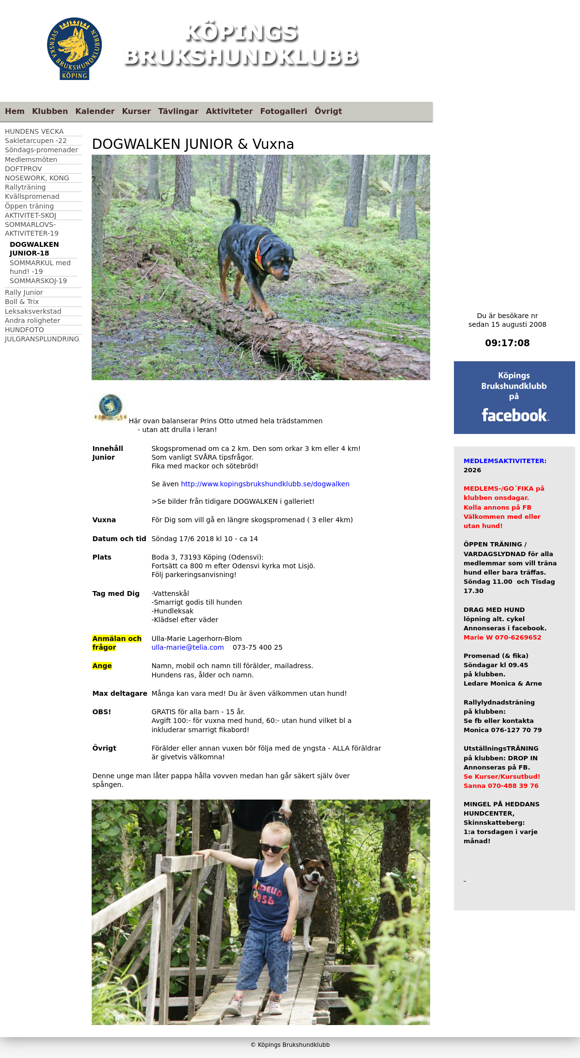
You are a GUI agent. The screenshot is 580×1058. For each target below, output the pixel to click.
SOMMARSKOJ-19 (38, 281)
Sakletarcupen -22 (36, 140)
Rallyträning (25, 187)
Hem (15, 111)
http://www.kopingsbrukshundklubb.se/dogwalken (265, 484)
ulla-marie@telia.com (187, 647)
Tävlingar (178, 111)
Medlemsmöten (31, 159)
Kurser (136, 111)
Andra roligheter (32, 320)
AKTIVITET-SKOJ (30, 215)
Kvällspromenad (32, 196)
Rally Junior (24, 292)
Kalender (94, 111)
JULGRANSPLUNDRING (42, 339)
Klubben (50, 111)
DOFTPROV (23, 169)
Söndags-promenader (41, 150)
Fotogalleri (283, 111)
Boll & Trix (22, 301)
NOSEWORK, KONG (37, 178)
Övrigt (328, 111)
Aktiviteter (229, 111)
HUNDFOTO (24, 330)
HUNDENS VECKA (34, 131)
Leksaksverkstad (33, 311)
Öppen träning (29, 206)
